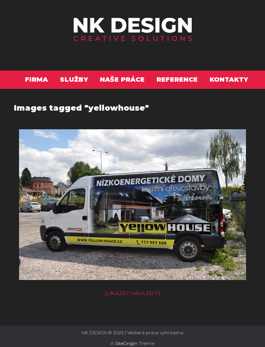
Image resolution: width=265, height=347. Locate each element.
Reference (177, 79)
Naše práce (122, 79)
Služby (74, 79)
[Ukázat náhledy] (132, 293)
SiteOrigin (126, 343)
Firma (36, 79)
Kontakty (229, 79)
